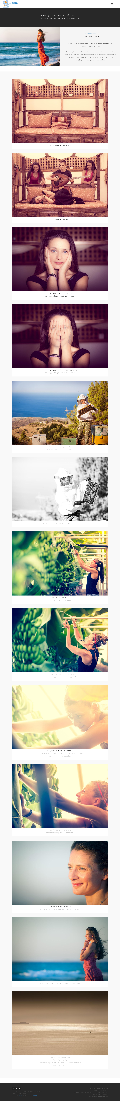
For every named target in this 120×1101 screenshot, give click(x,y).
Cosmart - (20, 1095)
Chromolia (34, 1095)
